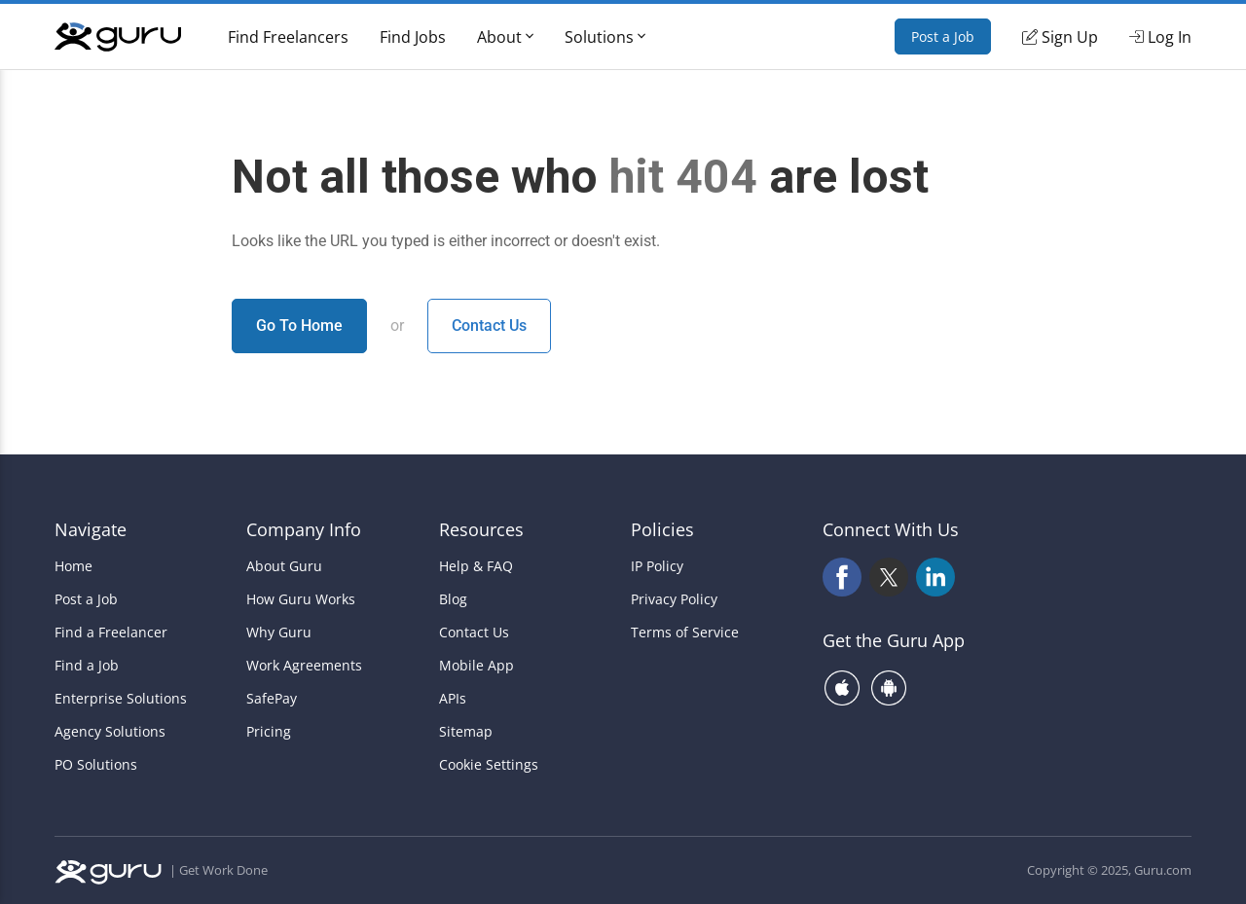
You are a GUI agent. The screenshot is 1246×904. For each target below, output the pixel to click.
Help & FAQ (476, 566)
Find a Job (87, 665)
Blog (453, 599)
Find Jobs (413, 37)
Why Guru (279, 632)
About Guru (284, 566)
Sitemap (466, 732)
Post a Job (942, 36)
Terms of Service (685, 632)
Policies (662, 529)
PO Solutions (96, 765)
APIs (452, 698)
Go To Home (299, 325)
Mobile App (476, 665)
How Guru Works (300, 599)
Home (73, 566)
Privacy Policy (674, 599)
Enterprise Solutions (121, 698)
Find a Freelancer (111, 632)
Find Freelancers (288, 37)
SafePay (271, 698)
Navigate (91, 529)
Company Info (303, 529)
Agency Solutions (110, 732)
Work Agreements (304, 665)
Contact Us (489, 325)
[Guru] (118, 37)
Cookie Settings (488, 765)
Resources (481, 529)
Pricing (268, 732)
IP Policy (657, 566)
